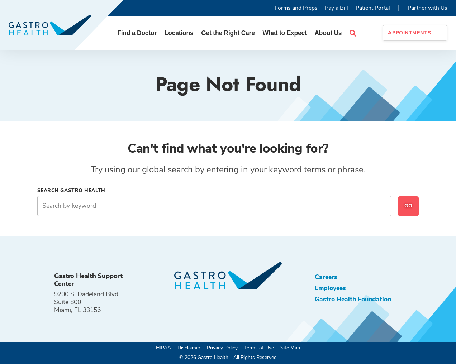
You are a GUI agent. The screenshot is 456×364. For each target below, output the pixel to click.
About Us (328, 33)
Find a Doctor (137, 33)
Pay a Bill (336, 8)
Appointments (409, 32)
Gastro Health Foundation (353, 299)
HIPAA (163, 347)
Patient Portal (373, 8)
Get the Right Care (228, 33)
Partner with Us (427, 8)
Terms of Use (259, 347)
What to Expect (285, 33)
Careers (326, 277)
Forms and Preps (296, 8)
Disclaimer (188, 347)
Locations (179, 33)
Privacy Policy (222, 347)
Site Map (290, 347)
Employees (330, 288)
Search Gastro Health (71, 190)
